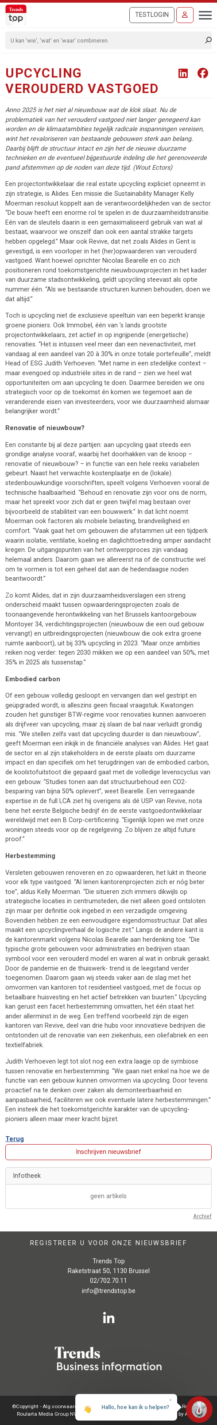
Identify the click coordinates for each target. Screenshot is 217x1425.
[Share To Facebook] (203, 73)
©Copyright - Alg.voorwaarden (47, 1406)
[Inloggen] (185, 15)
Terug (14, 1139)
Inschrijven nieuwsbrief (108, 1152)
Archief (202, 1216)
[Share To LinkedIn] (184, 73)
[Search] (105, 40)
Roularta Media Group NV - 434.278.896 (62, 1414)
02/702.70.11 (108, 1281)
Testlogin (152, 15)
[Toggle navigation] (203, 14)
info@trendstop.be (109, 1291)
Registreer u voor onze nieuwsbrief (108, 1243)
